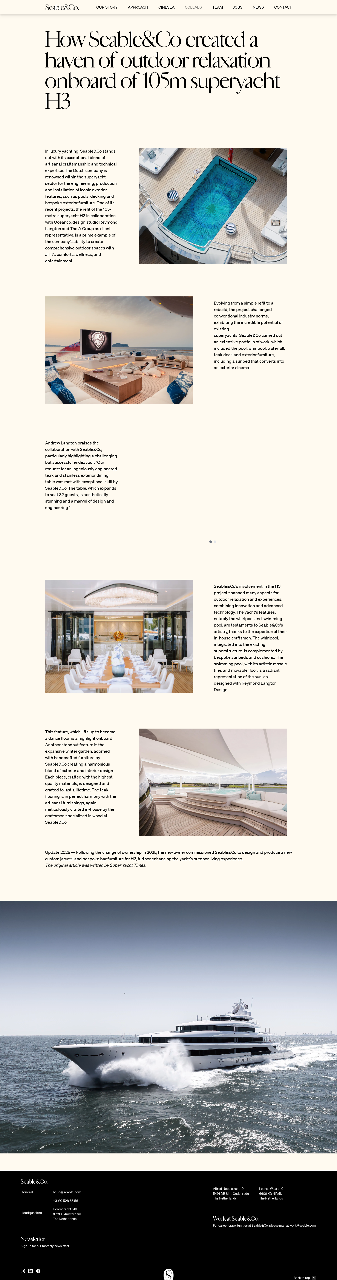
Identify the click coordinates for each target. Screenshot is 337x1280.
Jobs (237, 7)
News (258, 7)
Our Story (107, 7)
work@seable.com (303, 1225)
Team (217, 7)
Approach (138, 7)
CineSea (166, 7)
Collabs (193, 7)
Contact (283, 7)
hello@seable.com (67, 1192)
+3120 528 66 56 (65, 1200)
